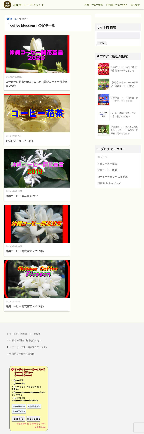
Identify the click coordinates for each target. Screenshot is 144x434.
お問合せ (135, 4)
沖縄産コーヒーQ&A (116, 4)
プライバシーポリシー (72, 426)
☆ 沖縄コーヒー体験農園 (21, 230)
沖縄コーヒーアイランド (29, 5)
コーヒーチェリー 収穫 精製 (113, 177)
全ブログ (102, 157)
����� (20, 261)
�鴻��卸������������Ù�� (25, 276)
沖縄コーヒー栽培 (107, 163)
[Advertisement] (38, 386)
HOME (72, 421)
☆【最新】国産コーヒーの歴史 (25, 210)
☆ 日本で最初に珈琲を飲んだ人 (25, 217)
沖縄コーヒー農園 (107, 170)
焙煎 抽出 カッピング (109, 183)
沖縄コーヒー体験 (94, 4)
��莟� (19, 257)
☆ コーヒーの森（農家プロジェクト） (28, 224)
